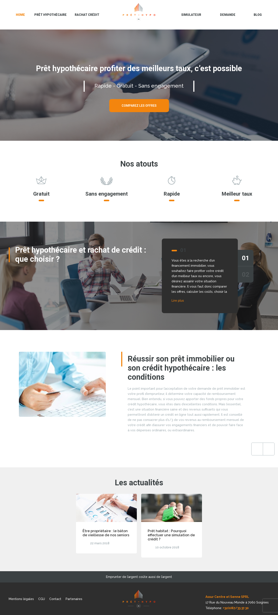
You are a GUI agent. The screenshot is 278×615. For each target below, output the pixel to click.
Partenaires (74, 599)
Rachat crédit (87, 14)
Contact (55, 599)
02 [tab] (245, 274)
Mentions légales (21, 599)
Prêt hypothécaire (50, 14)
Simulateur (191, 14)
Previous (228, 449)
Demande (227, 14)
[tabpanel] (139, 276)
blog (258, 14)
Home (20, 14)
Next (239, 449)
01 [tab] (245, 258)
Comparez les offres (139, 105)
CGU (41, 599)
